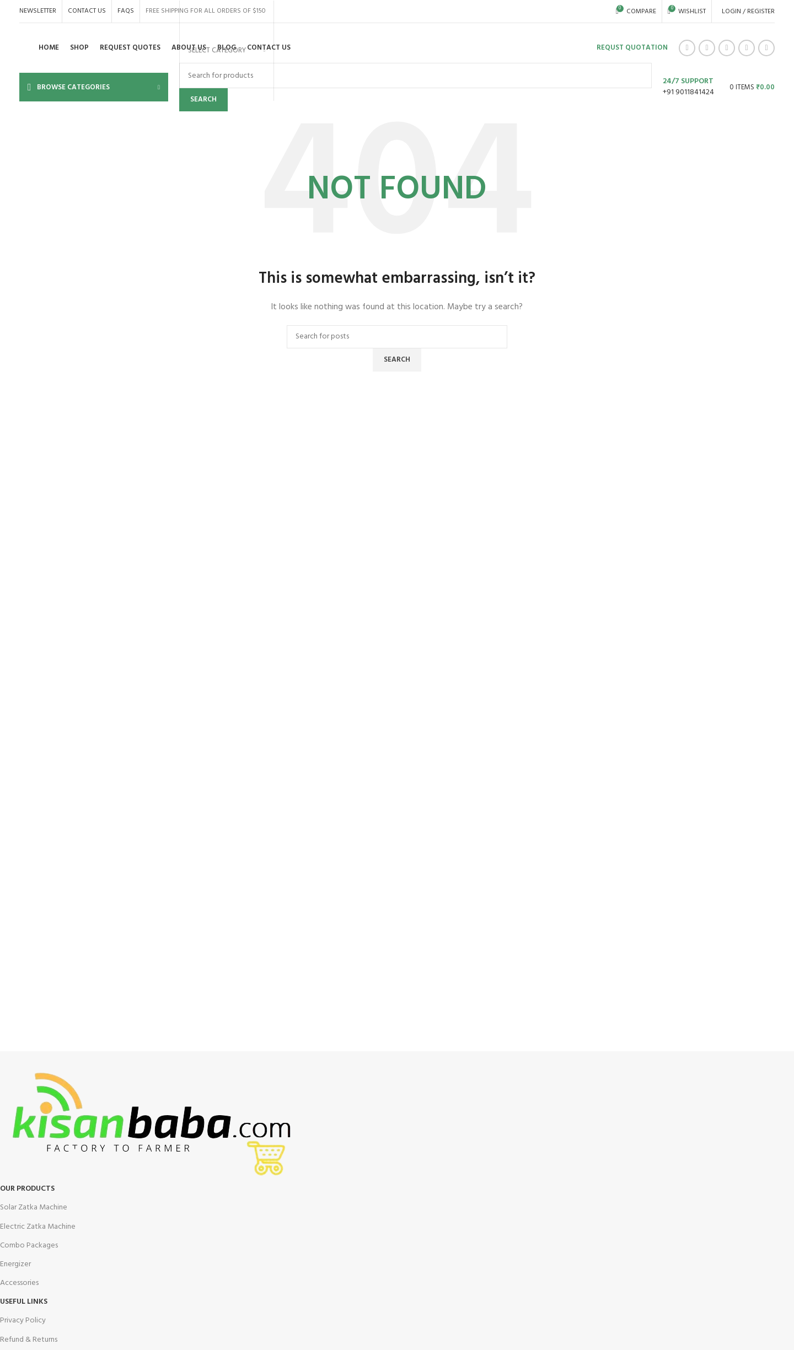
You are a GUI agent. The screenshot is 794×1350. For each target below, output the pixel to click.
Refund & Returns (28, 1339)
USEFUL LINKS (23, 1301)
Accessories (19, 1283)
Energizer (15, 1264)
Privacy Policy (23, 1320)
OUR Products (27, 1188)
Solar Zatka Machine (33, 1207)
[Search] (397, 336)
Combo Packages (29, 1245)
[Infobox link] (397, 50)
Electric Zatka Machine (38, 1226)
